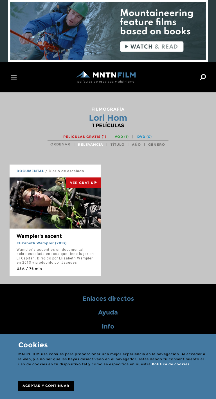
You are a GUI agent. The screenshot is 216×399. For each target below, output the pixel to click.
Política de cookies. (171, 364)
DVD (144, 136)
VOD (122, 136)
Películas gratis (84, 136)
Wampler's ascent (39, 236)
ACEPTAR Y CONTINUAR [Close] (45, 386)
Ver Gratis (83, 183)
